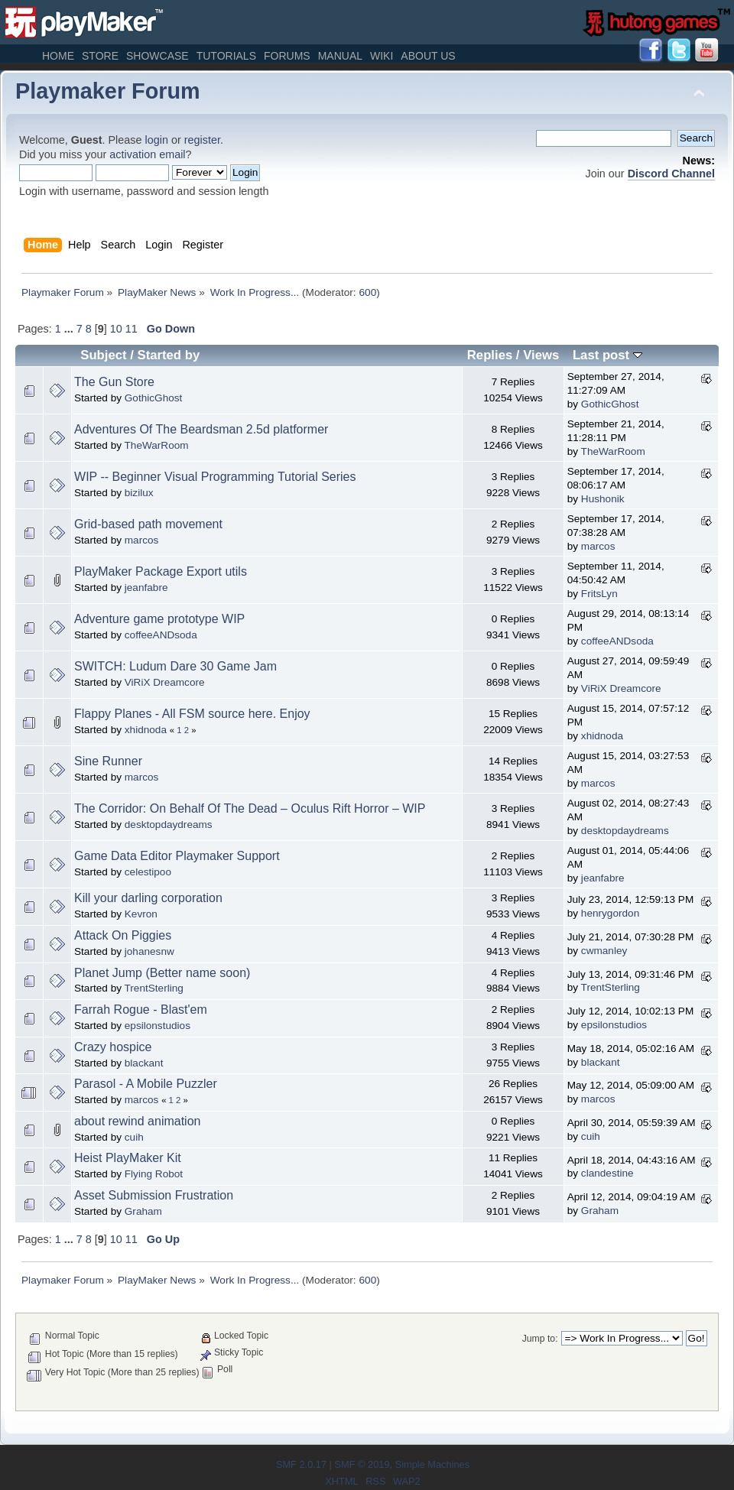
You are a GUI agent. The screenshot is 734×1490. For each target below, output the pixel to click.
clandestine (607, 1173)
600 (367, 292)
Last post (607, 355)
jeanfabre (146, 587)
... (70, 329)
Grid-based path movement (148, 524)
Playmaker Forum (107, 91)
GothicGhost (154, 398)
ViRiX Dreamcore (165, 682)
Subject (103, 355)
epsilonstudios (157, 1025)
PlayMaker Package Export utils (160, 571)
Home (58, 56)
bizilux (139, 492)
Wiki (381, 56)
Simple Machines (432, 1464)
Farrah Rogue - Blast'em (140, 1009)
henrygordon (610, 913)
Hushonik (603, 499)
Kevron (141, 914)
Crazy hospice (112, 1046)
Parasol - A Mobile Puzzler (145, 1083)
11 (131, 329)
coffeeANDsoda (161, 635)
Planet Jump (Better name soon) (162, 972)
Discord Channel (671, 173)
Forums (287, 56)
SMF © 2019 (361, 1464)
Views (541, 355)
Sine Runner (108, 761)
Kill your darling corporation (148, 897)
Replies (489, 355)
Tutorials (226, 56)
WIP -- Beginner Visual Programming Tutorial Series (215, 476)
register (202, 140)
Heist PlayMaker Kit (127, 1157)
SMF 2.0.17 (301, 1464)
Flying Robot (154, 1174)
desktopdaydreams (169, 824)
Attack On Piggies (122, 935)
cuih (134, 1137)
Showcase (157, 56)
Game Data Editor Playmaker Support (177, 855)
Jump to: (540, 1338)
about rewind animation (137, 1121)
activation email (147, 154)
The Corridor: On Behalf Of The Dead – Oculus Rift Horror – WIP (249, 808)
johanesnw (149, 951)
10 (116, 329)
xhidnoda (146, 729)
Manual (340, 56)
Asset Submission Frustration (153, 1195)
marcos (142, 540)
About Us (428, 56)
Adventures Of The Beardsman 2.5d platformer (201, 429)
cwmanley (604, 950)
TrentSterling (154, 988)
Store (100, 56)
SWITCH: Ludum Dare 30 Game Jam (175, 666)
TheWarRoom (157, 445)
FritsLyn (599, 593)
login (156, 140)
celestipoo (148, 872)
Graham (143, 1211)
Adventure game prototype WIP (159, 618)
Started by (169, 355)
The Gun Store (114, 381)
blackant (144, 1063)
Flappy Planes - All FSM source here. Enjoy (192, 713)
